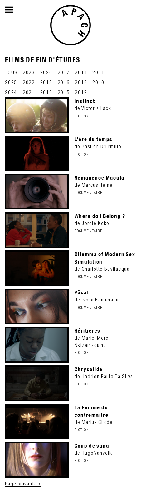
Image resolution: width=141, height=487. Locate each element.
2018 (46, 92)
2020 (46, 72)
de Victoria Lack (105, 107)
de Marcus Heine (105, 184)
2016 (64, 82)
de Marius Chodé (105, 418)
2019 (46, 82)
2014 (81, 72)
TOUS (11, 72)
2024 (11, 92)
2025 (11, 82)
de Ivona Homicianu (105, 299)
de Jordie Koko (105, 222)
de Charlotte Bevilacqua (105, 264)
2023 (29, 72)
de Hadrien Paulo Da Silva (105, 376)
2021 (29, 92)
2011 (98, 72)
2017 (64, 72)
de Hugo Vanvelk (105, 452)
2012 (81, 92)
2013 (81, 82)
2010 (98, 82)
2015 (64, 92)
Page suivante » (23, 483)
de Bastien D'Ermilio (105, 146)
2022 (29, 82)
